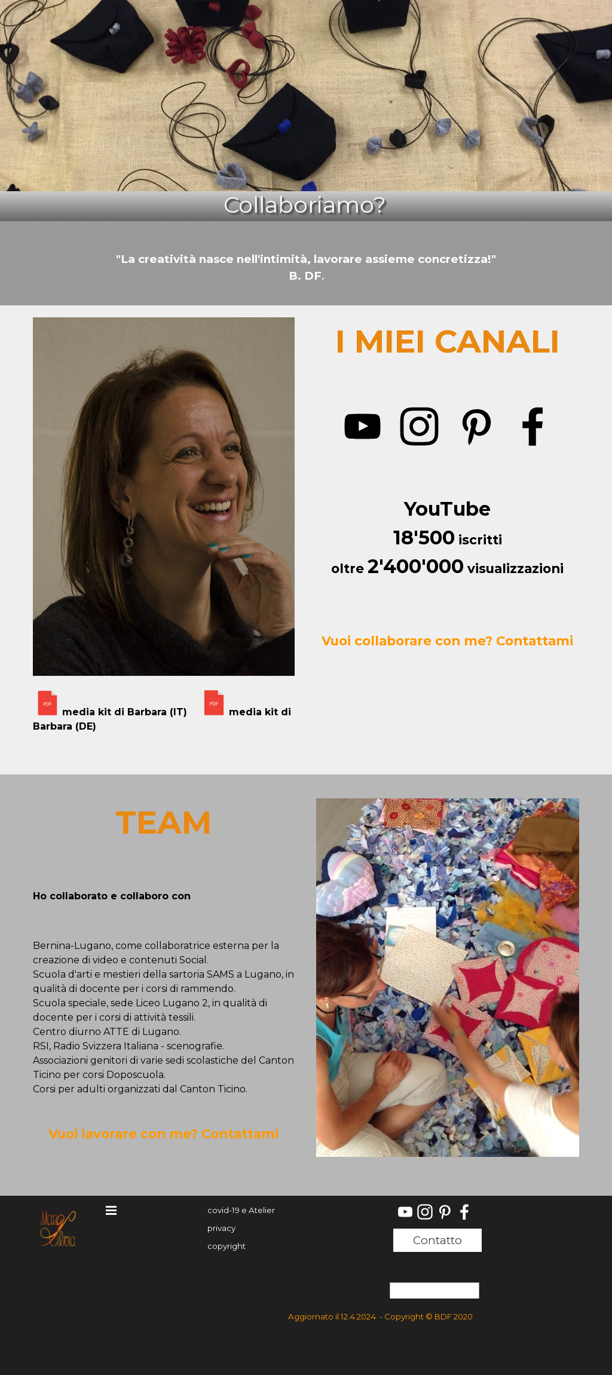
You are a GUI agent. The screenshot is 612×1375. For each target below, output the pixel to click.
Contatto (437, 1240)
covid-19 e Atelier (241, 1210)
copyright (226, 1246)
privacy (221, 1228)
